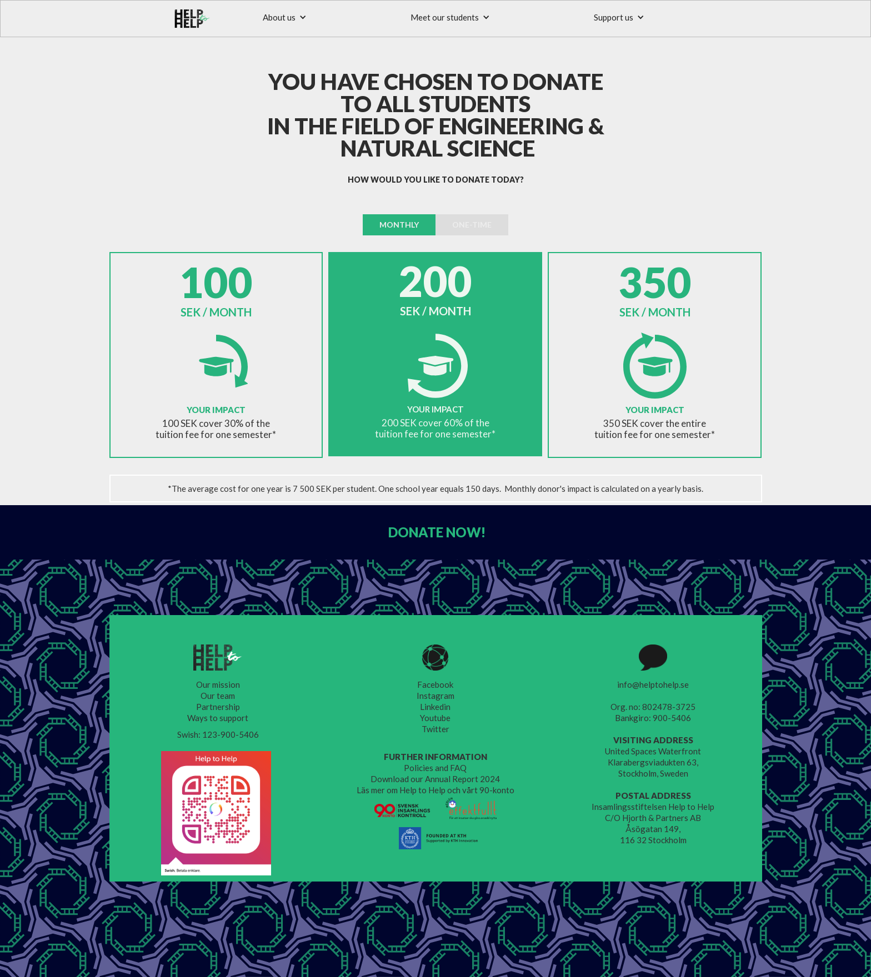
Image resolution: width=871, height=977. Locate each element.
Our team (218, 696)
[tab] (399, 224)
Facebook (435, 684)
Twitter (435, 729)
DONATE (436, 532)
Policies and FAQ (435, 768)
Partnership (218, 707)
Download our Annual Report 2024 (435, 779)
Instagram (435, 696)
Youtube (435, 718)
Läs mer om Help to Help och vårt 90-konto (435, 790)
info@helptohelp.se (653, 684)
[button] (285, 17)
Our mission (218, 684)
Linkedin (435, 707)
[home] (192, 19)
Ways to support (217, 718)
